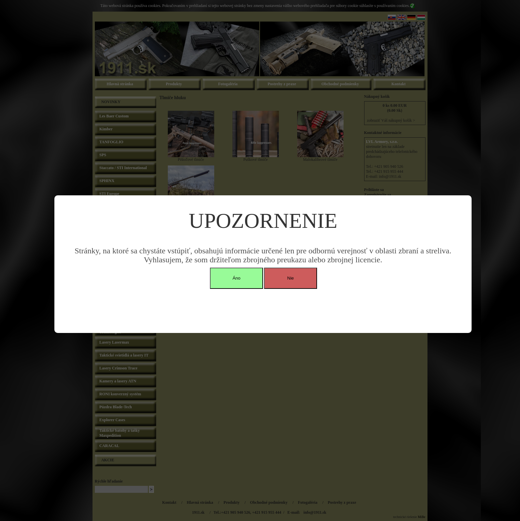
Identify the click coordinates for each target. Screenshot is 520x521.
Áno (236, 278)
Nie (290, 278)
